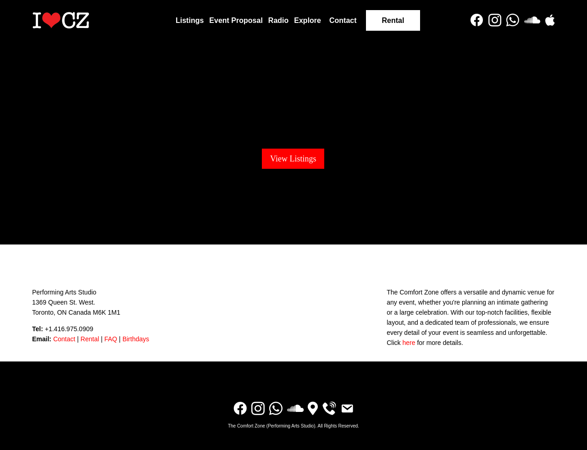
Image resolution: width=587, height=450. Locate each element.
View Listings (293, 158)
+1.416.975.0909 (69, 329)
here (408, 342)
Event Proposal (235, 20)
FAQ (110, 339)
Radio (278, 20)
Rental (393, 20)
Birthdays (135, 339)
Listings (190, 20)
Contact (343, 20)
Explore (307, 20)
